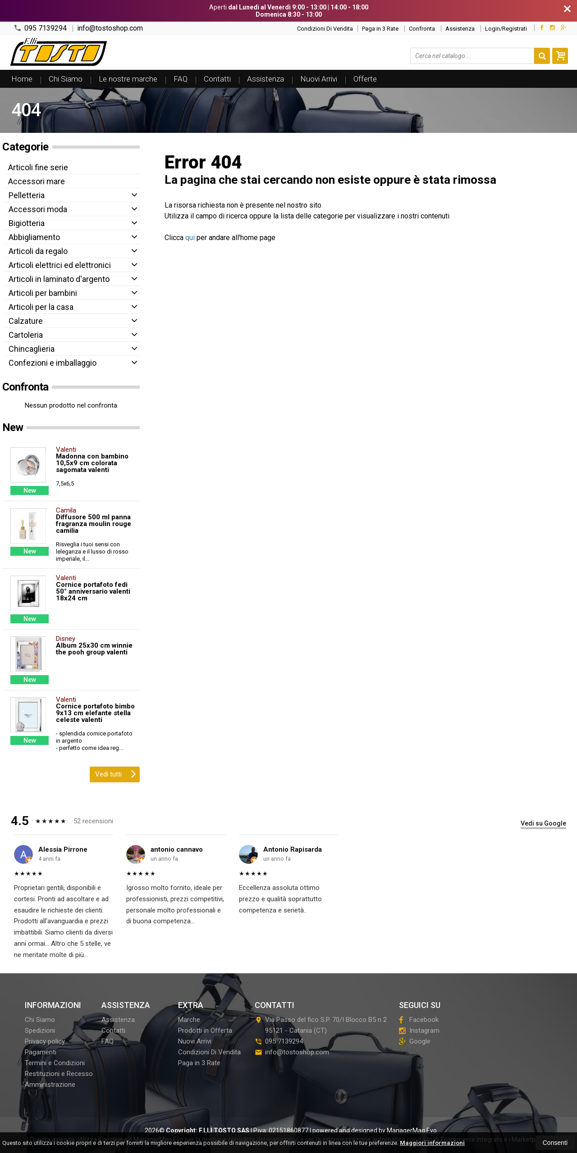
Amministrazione (50, 1084)
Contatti (217, 78)
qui (190, 237)
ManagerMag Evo (412, 1130)
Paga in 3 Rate (380, 28)
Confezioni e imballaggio (52, 363)
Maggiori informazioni (432, 1142)
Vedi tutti (115, 773)
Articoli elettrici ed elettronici (60, 265)
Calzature (26, 321)
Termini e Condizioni (55, 1063)
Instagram (419, 1030)
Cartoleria (26, 335)
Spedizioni (40, 1030)
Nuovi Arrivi (318, 78)
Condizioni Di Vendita (325, 28)
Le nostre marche (128, 78)
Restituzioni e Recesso (59, 1074)
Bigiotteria (27, 223)
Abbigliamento (34, 237)
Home (21, 78)
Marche (189, 1020)
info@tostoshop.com (110, 28)
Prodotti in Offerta (205, 1030)
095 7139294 (40, 28)
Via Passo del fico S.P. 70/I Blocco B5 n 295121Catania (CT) (321, 1025)
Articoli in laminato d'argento (59, 279)
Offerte (365, 78)
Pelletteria (27, 195)
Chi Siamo (65, 78)
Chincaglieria (32, 349)
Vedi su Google (543, 823)
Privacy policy (45, 1041)
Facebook (419, 1020)
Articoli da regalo (38, 251)
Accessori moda (38, 209)
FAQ (181, 78)
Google (414, 1041)
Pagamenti (40, 1052)
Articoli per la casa (41, 307)
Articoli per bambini (43, 293)
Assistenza (460, 28)
